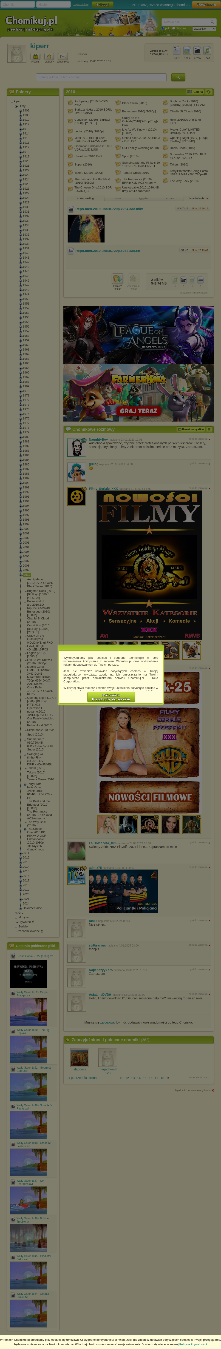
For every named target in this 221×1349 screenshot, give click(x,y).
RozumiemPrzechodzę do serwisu (111, 697)
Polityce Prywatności (193, 1344)
